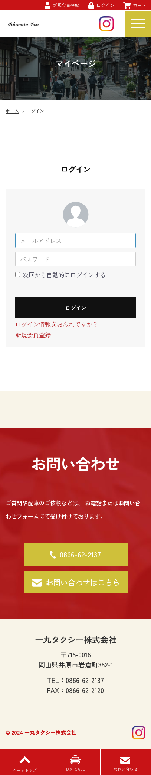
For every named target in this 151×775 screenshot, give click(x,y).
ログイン (75, 307)
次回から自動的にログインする (64, 274)
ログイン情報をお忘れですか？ (56, 324)
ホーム (12, 111)
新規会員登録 (33, 334)
